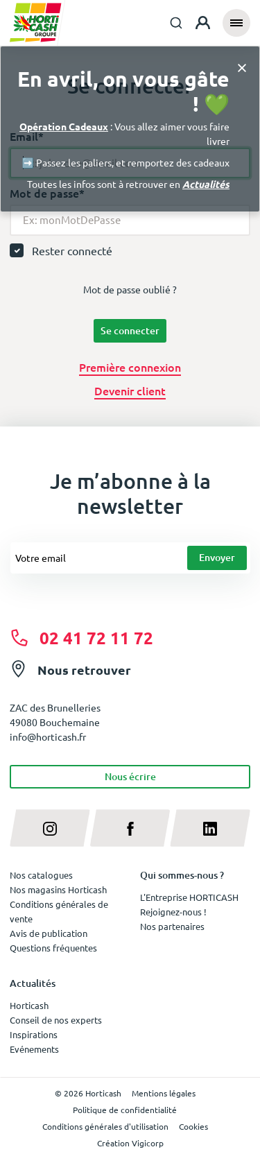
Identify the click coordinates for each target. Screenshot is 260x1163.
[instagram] (50, 827)
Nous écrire (130, 776)
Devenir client (130, 390)
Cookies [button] (193, 1126)
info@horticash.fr (48, 736)
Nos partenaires (172, 926)
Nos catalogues (41, 875)
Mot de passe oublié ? (130, 289)
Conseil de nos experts (56, 1020)
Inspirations (34, 1034)
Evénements (34, 1049)
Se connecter (130, 330)
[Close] (242, 67)
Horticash (29, 1005)
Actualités (205, 184)
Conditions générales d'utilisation (105, 1126)
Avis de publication (48, 933)
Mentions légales (164, 1093)
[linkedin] (210, 827)
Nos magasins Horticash (58, 889)
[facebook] (130, 827)
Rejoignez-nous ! (173, 912)
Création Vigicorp (130, 1142)
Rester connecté (72, 250)
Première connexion (130, 366)
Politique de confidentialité (125, 1109)
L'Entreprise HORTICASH (189, 897)
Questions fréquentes (53, 948)
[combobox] (176, 23)
